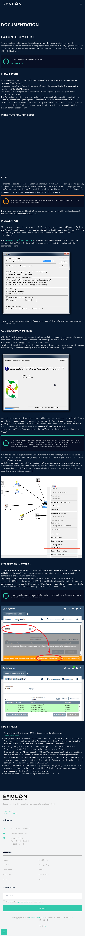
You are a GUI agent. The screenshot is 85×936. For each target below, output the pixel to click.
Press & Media (44, 874)
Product (6, 864)
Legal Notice (43, 860)
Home (5, 860)
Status (41, 869)
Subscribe (42, 908)
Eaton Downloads (11, 735)
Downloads (7, 869)
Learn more (8, 811)
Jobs (40, 879)
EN (45, 926)
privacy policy (23, 902)
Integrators (7, 874)
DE (40, 926)
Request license (10, 813)
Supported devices (17, 63)
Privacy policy (44, 864)
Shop (5, 879)
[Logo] (12, 3)
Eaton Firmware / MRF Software (18, 240)
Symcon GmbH (34, 917)
